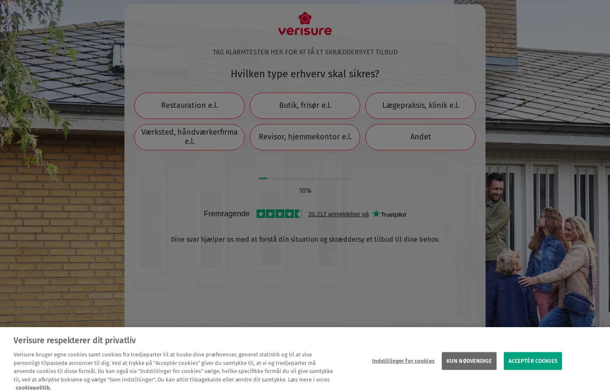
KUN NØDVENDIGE (469, 364)
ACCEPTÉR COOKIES (532, 364)
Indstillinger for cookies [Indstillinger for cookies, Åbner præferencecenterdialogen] (403, 364)
